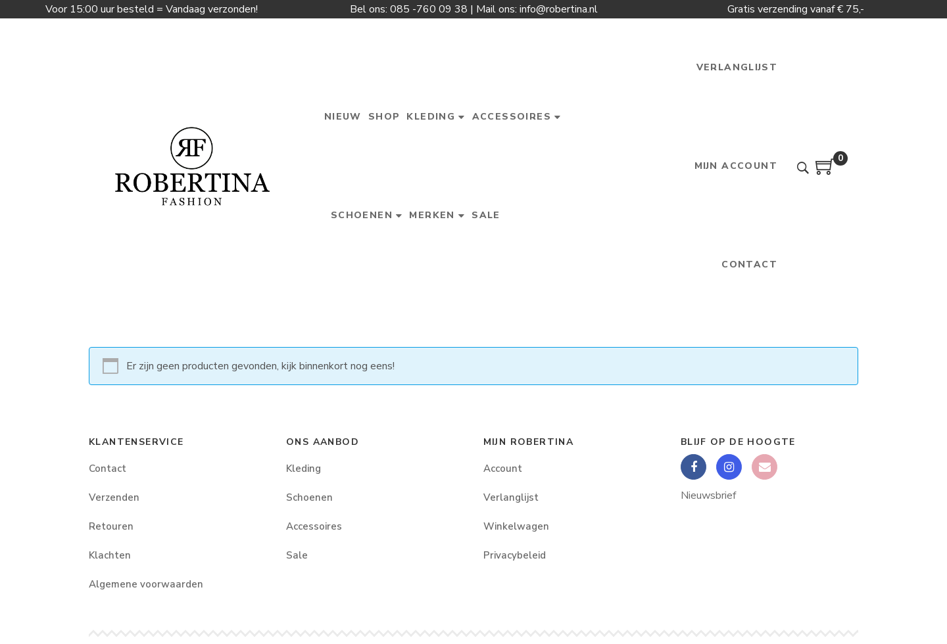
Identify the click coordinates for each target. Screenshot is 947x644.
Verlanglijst (511, 497)
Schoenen (309, 497)
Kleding (303, 468)
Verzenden (114, 497)
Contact (107, 468)
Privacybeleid (514, 555)
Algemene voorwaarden (146, 584)
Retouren (111, 526)
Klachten (110, 555)
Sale (297, 555)
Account (502, 468)
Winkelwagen (516, 526)
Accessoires (314, 526)
